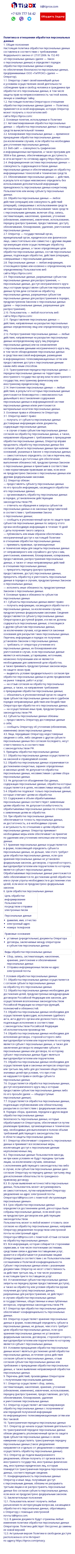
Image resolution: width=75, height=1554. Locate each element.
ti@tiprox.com (49, 6)
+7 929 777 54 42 (23, 13)
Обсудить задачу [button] (53, 16)
